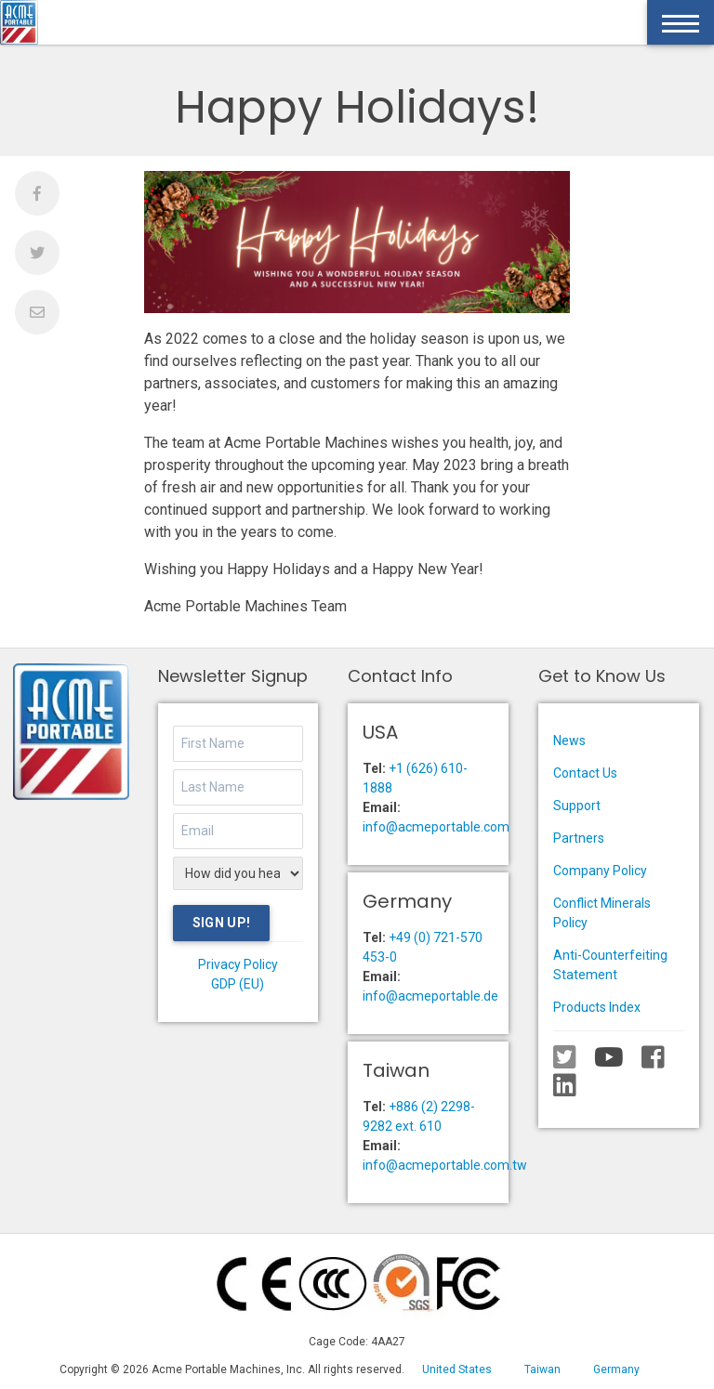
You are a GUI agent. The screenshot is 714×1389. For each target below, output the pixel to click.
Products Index (597, 1007)
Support (577, 805)
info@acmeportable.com (436, 826)
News (569, 740)
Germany (616, 1369)
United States (457, 1369)
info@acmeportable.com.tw (445, 1165)
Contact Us (585, 773)
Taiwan (542, 1369)
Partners (578, 838)
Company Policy (600, 870)
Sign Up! (221, 922)
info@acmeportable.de (430, 996)
